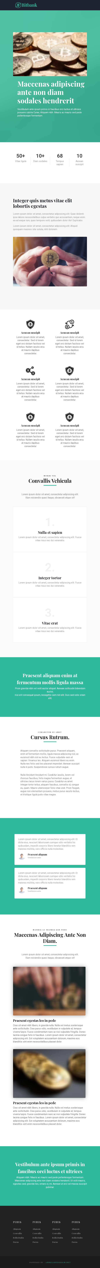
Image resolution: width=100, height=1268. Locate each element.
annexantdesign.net (58, 1262)
